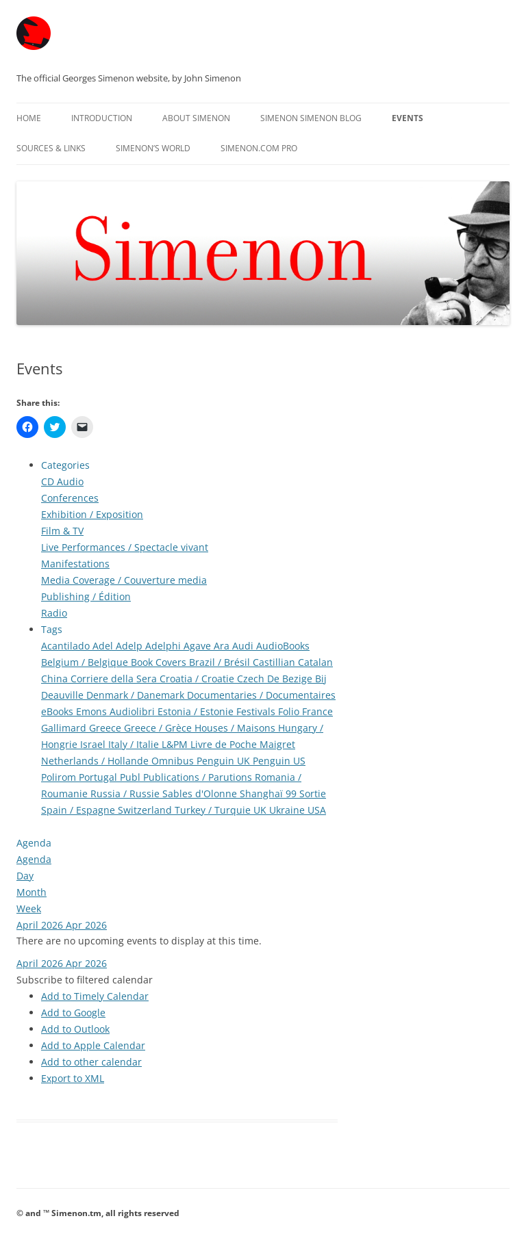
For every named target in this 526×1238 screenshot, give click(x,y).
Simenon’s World (153, 148)
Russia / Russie (126, 793)
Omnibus (174, 760)
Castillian (275, 662)
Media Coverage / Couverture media (124, 579)
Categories (65, 465)
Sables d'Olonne (201, 793)
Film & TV (62, 530)
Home (28, 118)
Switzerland (146, 809)
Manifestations (75, 563)
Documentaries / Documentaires (261, 694)
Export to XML (72, 1078)
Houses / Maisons (236, 727)
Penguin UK (225, 760)
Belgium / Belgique (86, 662)
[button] (84, 979)
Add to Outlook (75, 1028)
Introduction (101, 118)
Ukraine (288, 809)
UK (261, 809)
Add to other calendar (91, 1061)
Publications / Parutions (199, 777)
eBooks (58, 711)
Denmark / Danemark (136, 694)
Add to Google (73, 1012)
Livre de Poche (225, 744)
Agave (199, 645)
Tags (51, 629)
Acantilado (66, 645)
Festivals (257, 711)
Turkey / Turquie (214, 809)
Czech (252, 678)
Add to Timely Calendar (95, 996)
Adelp (130, 645)
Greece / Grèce (159, 727)
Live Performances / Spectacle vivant (124, 547)
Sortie (312, 793)
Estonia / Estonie (197, 711)
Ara (223, 645)
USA (317, 809)
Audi (244, 645)
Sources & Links (51, 148)
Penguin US (279, 760)
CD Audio (62, 481)
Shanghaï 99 (269, 793)
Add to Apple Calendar (93, 1045)
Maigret (277, 744)
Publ (131, 777)
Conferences (70, 497)
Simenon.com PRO (259, 148)
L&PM (176, 744)
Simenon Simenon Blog (311, 118)
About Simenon (196, 118)
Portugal (99, 777)
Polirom (60, 777)
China (56, 678)
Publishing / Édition (86, 596)
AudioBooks (283, 645)
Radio (54, 612)
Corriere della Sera (115, 678)
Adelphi (164, 645)
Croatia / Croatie (198, 678)
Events (407, 118)
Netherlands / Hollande (96, 760)
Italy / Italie (135, 744)
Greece (106, 727)
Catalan (315, 662)
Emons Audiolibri (117, 711)
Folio (290, 711)
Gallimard (65, 727)
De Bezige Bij (297, 678)
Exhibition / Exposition (92, 514)
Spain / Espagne (79, 809)
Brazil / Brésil (221, 662)
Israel (94, 744)
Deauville (63, 694)
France (317, 711)
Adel (104, 645)
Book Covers (160, 662)
